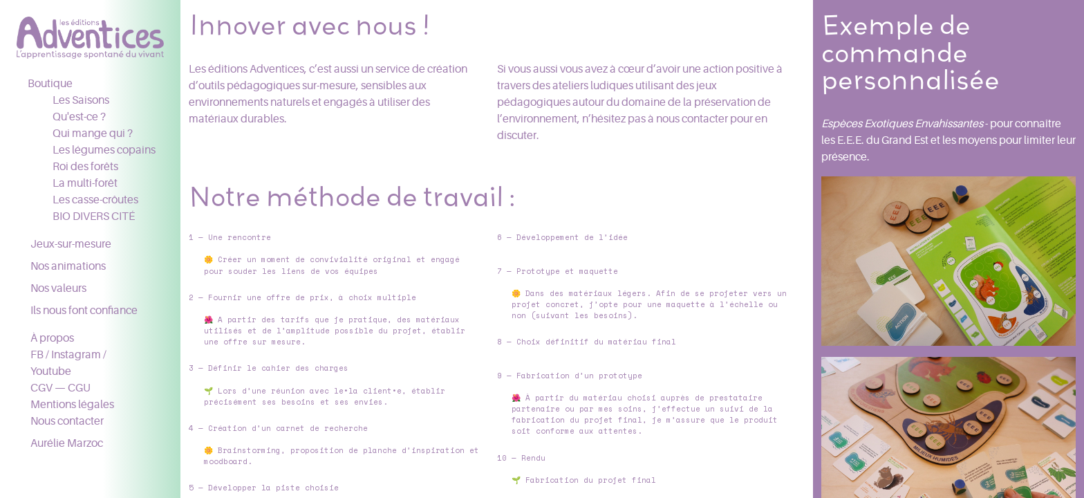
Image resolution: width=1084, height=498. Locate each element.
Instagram (76, 355)
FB (37, 355)
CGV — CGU (60, 388)
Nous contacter (67, 421)
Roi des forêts (85, 166)
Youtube (50, 371)
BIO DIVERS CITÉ (94, 216)
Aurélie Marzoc (66, 443)
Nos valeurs (58, 288)
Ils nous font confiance (84, 310)
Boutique (50, 83)
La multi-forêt (85, 183)
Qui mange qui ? (93, 133)
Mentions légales (72, 404)
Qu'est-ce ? (79, 117)
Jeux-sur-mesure (70, 244)
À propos (52, 338)
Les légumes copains (104, 150)
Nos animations (68, 266)
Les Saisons (81, 100)
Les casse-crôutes (95, 200)
